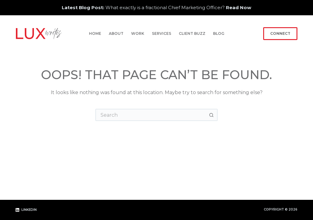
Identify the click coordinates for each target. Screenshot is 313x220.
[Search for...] (150, 115)
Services (161, 33)
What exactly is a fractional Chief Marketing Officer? (156, 7)
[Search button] (211, 115)
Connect (280, 33)
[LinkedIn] (26, 210)
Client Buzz (192, 33)
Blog (218, 33)
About (116, 33)
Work (137, 33)
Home (95, 33)
